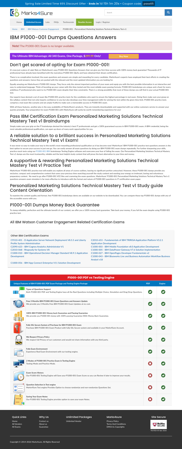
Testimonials (68, 22)
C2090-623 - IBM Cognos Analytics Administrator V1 (37, 246)
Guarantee (43, 427)
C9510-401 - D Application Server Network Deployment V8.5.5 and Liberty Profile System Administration (48, 242)
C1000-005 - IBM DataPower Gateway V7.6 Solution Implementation (125, 249)
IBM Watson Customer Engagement (43, 29)
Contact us (43, 421)
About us (43, 424)
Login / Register (103, 22)
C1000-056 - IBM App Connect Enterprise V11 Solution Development (45, 262)
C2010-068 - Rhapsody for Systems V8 (30, 249)
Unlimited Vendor (73, 421)
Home (19, 22)
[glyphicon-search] (168, 12)
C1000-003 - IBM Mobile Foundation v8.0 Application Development (125, 246)
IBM (22, 29)
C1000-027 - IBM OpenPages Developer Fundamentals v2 (120, 253)
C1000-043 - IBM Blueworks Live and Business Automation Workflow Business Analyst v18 (130, 258)
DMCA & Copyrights (116, 427)
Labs (47, 22)
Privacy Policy (113, 421)
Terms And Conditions (116, 424)
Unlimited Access (33, 22)
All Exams (16, 427)
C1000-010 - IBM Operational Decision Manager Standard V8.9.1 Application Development (49, 255)
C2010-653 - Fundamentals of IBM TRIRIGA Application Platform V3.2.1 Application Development (127, 242)
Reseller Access (85, 22)
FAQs (56, 22)
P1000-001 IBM (43, 151)
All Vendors (17, 424)
